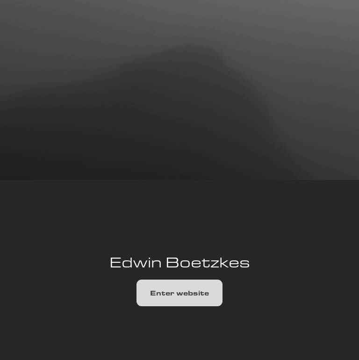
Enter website (179, 292)
